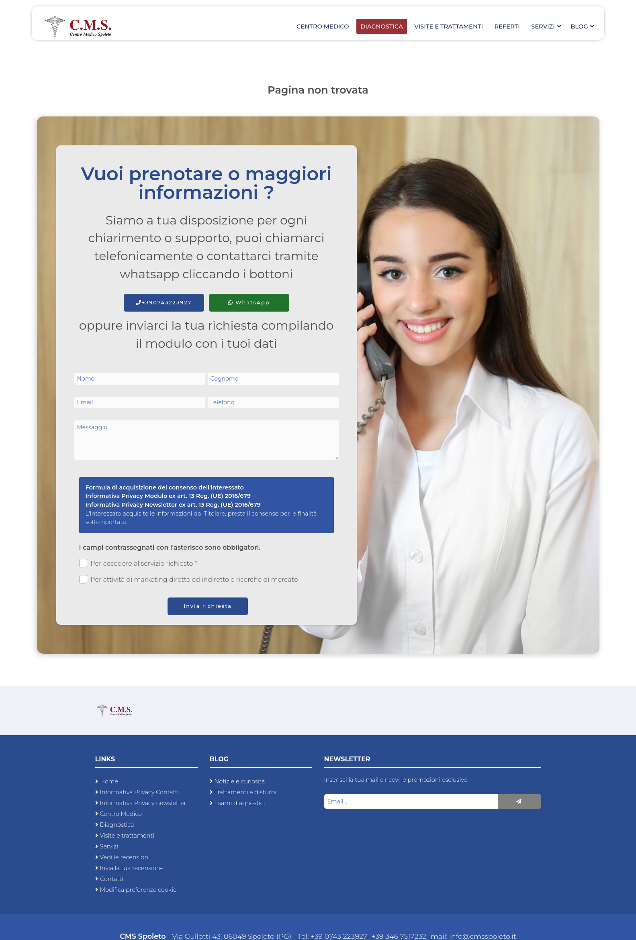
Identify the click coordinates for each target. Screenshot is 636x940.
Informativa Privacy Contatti (139, 792)
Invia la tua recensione (132, 868)
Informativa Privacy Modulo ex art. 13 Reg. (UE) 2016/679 (168, 496)
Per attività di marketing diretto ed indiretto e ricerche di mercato (188, 579)
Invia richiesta (208, 606)
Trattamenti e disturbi (246, 792)
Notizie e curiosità (240, 781)
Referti (509, 28)
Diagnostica (386, 28)
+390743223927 (164, 303)
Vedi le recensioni (125, 857)
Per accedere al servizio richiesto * (138, 563)
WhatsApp (249, 303)
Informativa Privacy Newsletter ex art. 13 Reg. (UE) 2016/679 (173, 504)
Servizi (546, 28)
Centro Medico (329, 28)
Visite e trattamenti (452, 28)
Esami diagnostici (240, 803)
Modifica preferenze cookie (138, 889)
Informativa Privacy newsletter (143, 803)
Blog (582, 28)
